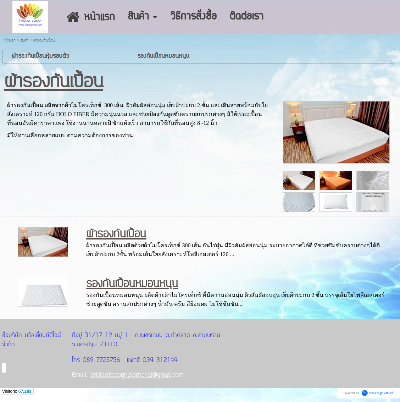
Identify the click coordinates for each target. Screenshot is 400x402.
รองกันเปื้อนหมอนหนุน (132, 284)
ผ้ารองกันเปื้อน (116, 234)
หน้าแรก (10, 40)
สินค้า (24, 40)
